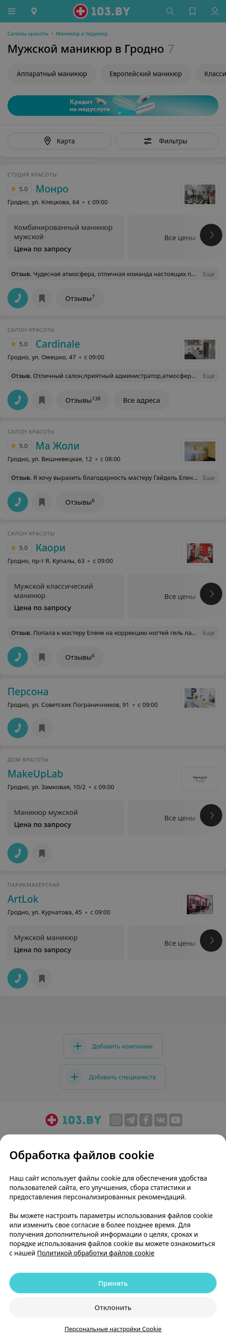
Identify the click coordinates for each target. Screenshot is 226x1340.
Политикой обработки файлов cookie (96, 1252)
